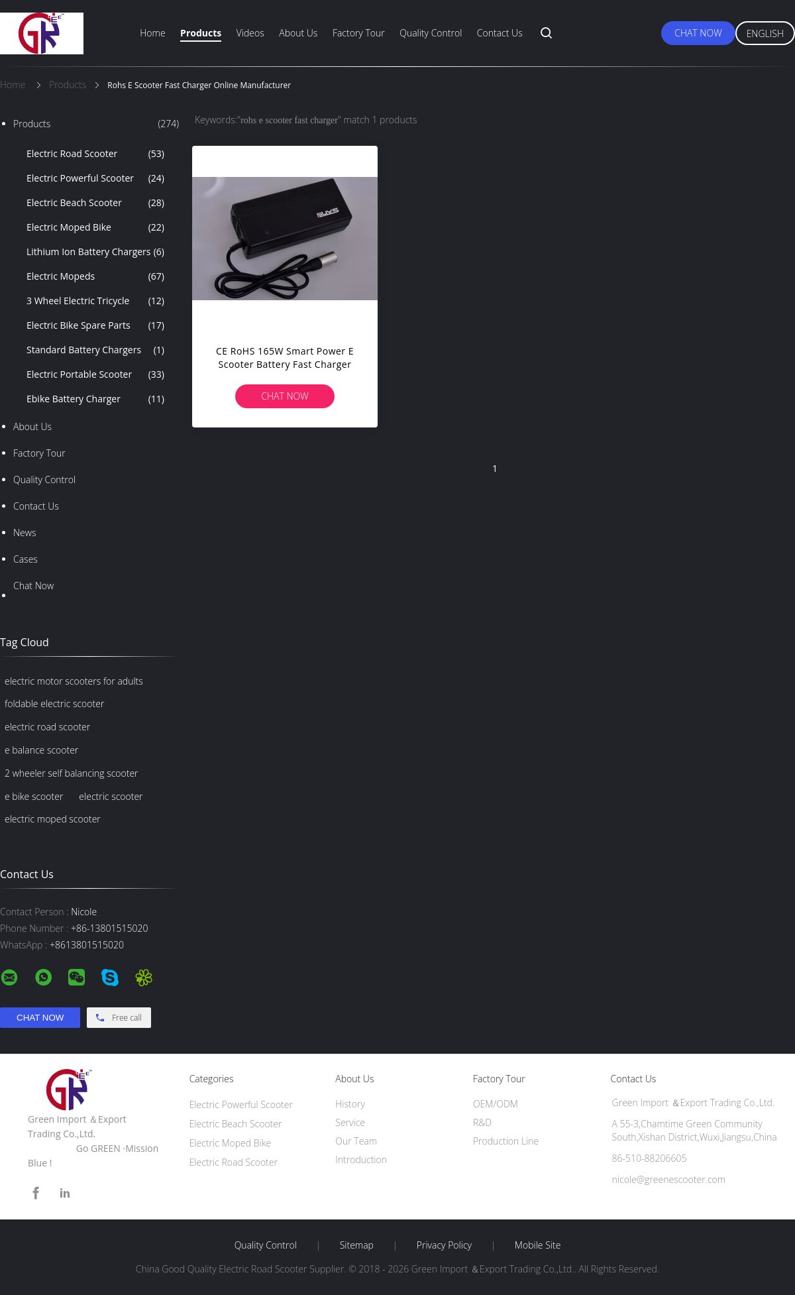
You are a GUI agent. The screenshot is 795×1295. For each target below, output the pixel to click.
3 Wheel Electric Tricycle (95, 301)
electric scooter (110, 796)
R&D (482, 1122)
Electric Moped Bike (95, 227)
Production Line (506, 1141)
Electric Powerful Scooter (95, 178)
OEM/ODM (495, 1104)
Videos (250, 33)
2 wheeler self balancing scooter (71, 773)
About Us (298, 33)
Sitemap (357, 1245)
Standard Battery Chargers (95, 350)
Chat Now (697, 33)
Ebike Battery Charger (95, 399)
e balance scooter (41, 750)
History (350, 1104)
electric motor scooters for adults (74, 681)
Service (350, 1122)
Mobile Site (537, 1245)
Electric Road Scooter (95, 154)
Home (152, 33)
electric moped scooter (53, 819)
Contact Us (500, 33)
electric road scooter (47, 726)
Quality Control (430, 33)
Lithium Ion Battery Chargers (95, 252)
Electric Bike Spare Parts (95, 325)
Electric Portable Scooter (95, 374)
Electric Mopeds (95, 276)
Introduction (361, 1159)
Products (200, 33)
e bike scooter (34, 796)
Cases (25, 559)
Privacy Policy (444, 1245)
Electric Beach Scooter (95, 203)
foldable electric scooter (54, 703)
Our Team (356, 1141)
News (24, 532)
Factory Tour (359, 33)
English (765, 33)
